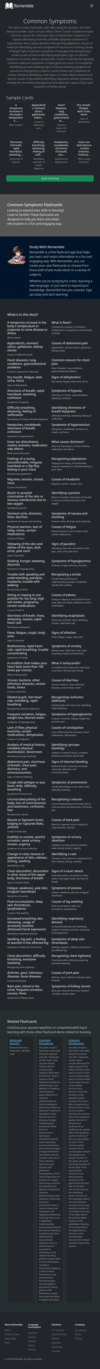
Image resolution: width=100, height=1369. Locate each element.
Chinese (32, 1341)
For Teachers (58, 1330)
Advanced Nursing (16, 1041)
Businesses (57, 1346)
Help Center (10, 1338)
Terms (78, 1334)
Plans (7, 1342)
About (8, 1330)
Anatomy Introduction (76, 1041)
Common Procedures (46, 1041)
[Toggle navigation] (91, 5)
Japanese (32, 1332)
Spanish (32, 1337)
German (32, 1349)
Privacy (78, 1338)
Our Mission (81, 1330)
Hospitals (56, 1342)
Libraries (56, 1351)
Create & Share (12, 1334)
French (31, 1345)
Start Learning (50, 178)
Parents (55, 1338)
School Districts (59, 1334)
